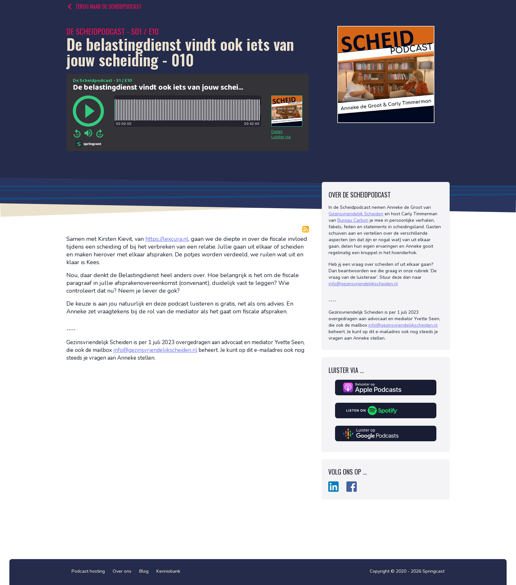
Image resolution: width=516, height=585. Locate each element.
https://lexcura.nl (166, 239)
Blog (144, 571)
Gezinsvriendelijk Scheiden (356, 214)
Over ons (122, 571)
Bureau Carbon (352, 220)
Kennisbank (168, 571)
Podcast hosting (88, 571)
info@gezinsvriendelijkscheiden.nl (155, 350)
